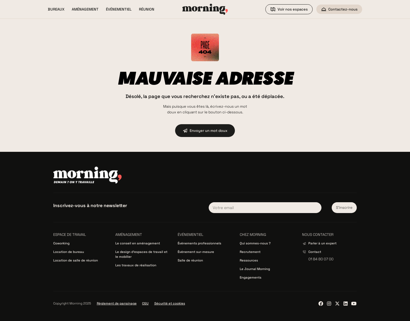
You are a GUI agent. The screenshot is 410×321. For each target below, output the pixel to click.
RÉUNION (146, 9)
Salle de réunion (190, 260)
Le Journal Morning (255, 269)
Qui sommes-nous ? (255, 243)
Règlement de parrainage (117, 303)
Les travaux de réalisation (135, 265)
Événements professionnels (199, 243)
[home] (205, 9)
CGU (145, 303)
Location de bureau (68, 252)
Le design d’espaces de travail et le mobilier (141, 254)
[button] (56, 9)
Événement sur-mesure (196, 252)
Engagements (250, 277)
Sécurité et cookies (169, 303)
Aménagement (85, 9)
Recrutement (250, 252)
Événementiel (119, 9)
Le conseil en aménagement (137, 243)
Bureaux (56, 9)
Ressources (249, 260)
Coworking (61, 243)
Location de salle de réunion (75, 260)
